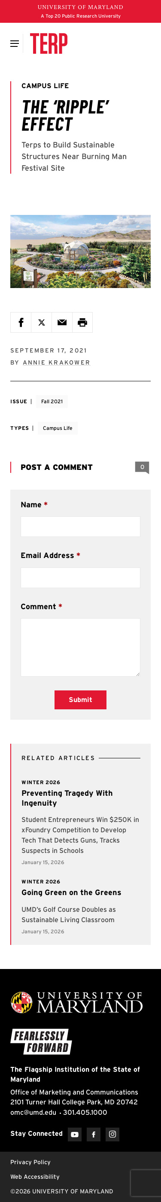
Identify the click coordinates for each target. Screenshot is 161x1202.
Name (31, 504)
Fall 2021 (52, 401)
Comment (38, 606)
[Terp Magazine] (48, 43)
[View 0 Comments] (142, 467)
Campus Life (58, 428)
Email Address (47, 555)
